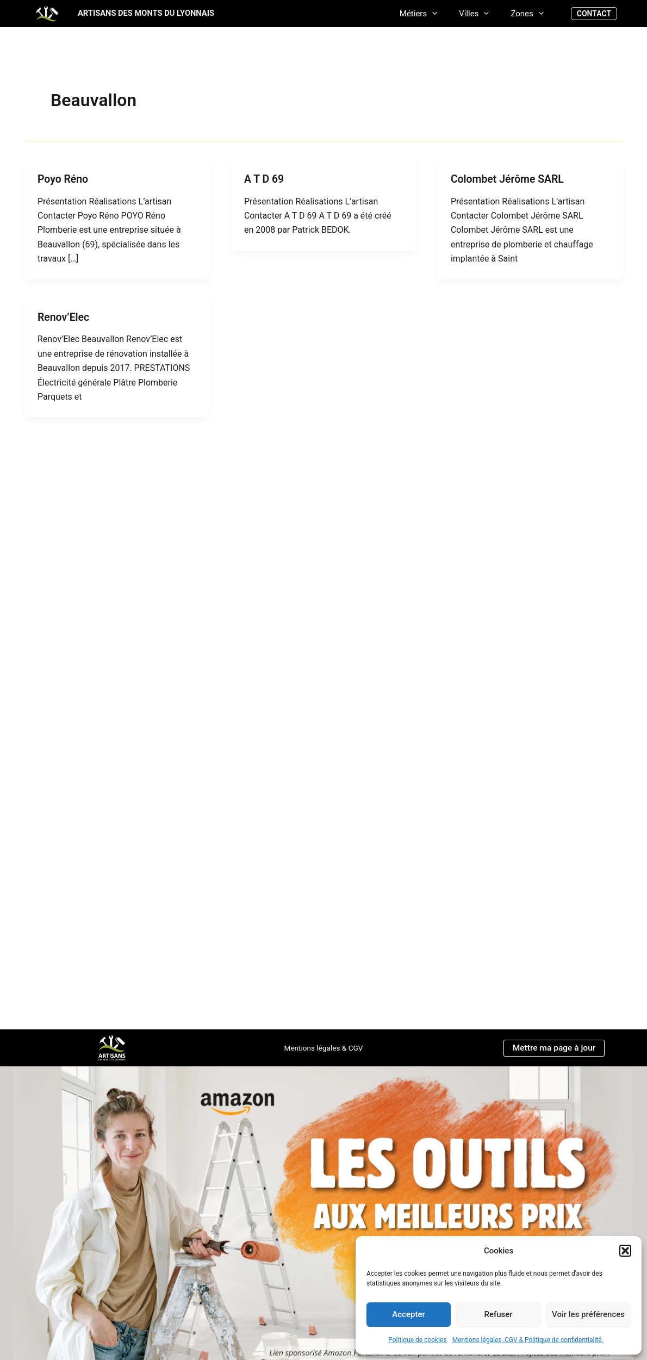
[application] (445, 13)
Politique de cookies (417, 1340)
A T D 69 (264, 178)
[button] (625, 1250)
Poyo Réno (64, 178)
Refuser (498, 1314)
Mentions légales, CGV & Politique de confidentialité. (528, 1340)
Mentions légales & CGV (323, 1048)
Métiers (432, 13)
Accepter (408, 1314)
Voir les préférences (588, 1314)
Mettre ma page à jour (553, 1047)
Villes (482, 13)
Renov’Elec (64, 316)
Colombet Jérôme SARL (509, 178)
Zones (529, 13)
